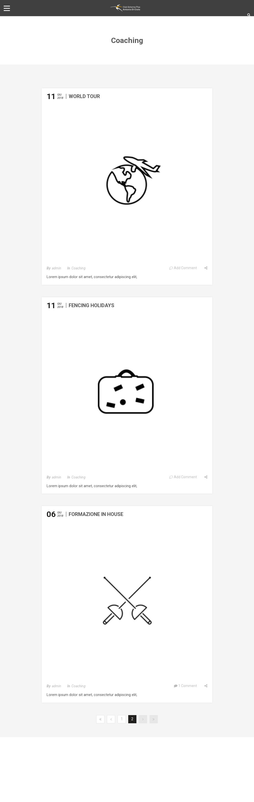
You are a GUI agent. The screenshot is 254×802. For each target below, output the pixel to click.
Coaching (78, 268)
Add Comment (183, 268)
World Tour (84, 96)
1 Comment (185, 686)
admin (56, 268)
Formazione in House (96, 514)
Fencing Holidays (91, 305)
